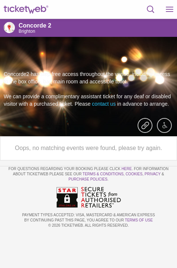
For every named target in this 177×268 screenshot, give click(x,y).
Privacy (153, 174)
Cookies (134, 174)
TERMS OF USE (139, 220)
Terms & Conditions (103, 174)
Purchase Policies (87, 179)
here (127, 169)
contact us (104, 104)
